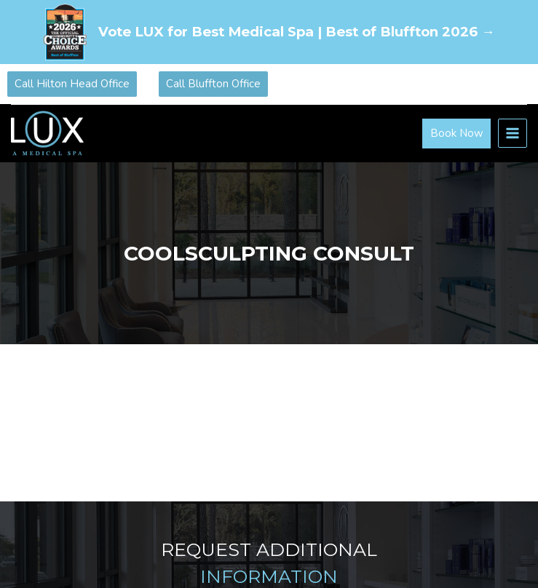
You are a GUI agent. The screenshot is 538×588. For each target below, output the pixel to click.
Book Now (456, 133)
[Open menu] (512, 133)
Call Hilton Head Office (72, 83)
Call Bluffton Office (213, 83)
